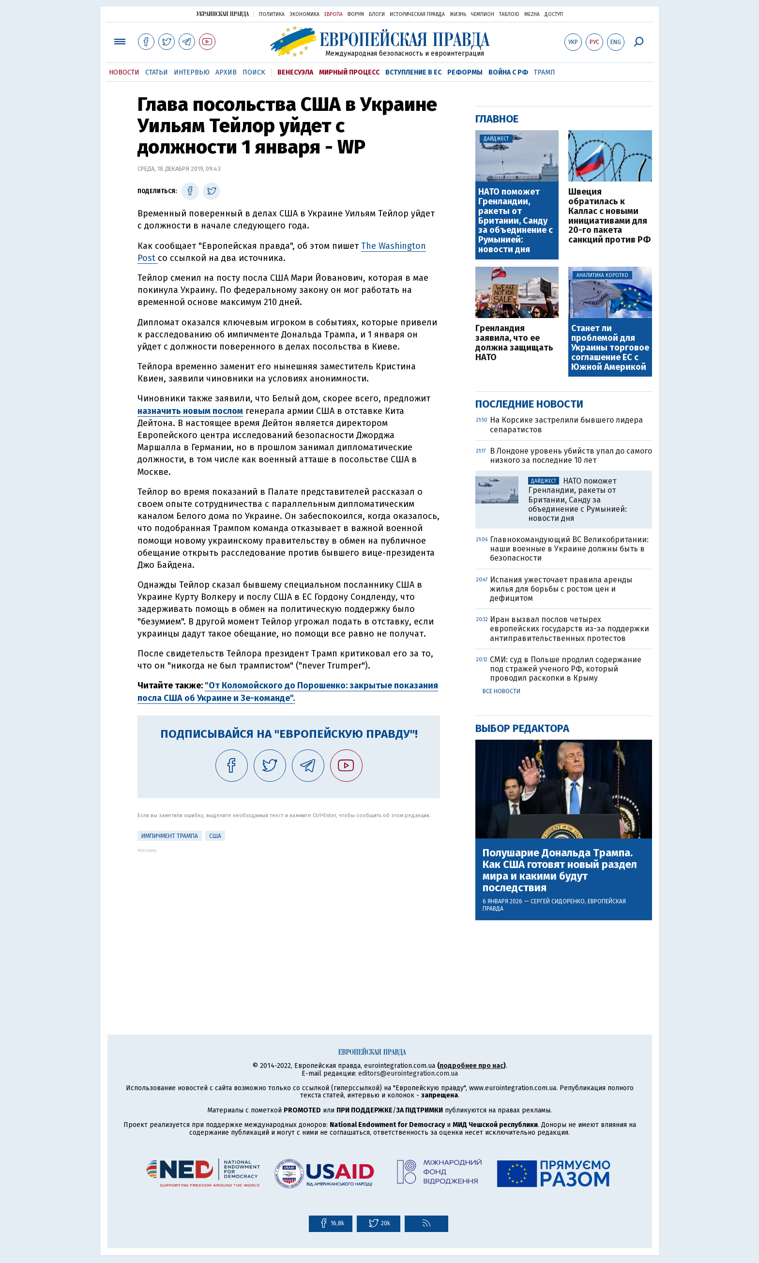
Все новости (501, 691)
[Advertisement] (288, 921)
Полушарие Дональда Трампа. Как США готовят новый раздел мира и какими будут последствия (560, 870)
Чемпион (482, 14)
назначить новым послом (190, 411)
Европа (333, 14)
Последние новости (529, 404)
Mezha (532, 14)
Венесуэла (295, 72)
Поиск (254, 72)
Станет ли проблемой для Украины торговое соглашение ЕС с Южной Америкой (610, 348)
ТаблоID (509, 14)
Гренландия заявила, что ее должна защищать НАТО (514, 343)
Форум (356, 14)
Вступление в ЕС (413, 72)
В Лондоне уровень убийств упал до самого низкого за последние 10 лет (571, 455)
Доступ (554, 14)
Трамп (544, 72)
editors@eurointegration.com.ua (408, 1073)
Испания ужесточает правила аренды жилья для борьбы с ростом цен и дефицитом (561, 589)
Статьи (156, 72)
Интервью (192, 72)
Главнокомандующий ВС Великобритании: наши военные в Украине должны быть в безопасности (569, 549)
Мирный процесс (349, 72)
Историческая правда (417, 14)
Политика (272, 14)
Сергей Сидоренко (558, 901)
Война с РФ (508, 72)
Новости (124, 72)
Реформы (465, 72)
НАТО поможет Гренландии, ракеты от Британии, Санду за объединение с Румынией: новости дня (515, 221)
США (215, 836)
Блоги (377, 14)
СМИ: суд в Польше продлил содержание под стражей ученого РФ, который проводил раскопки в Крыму (565, 669)
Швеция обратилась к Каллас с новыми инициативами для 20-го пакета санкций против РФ (609, 216)
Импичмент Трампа (169, 836)
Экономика (304, 14)
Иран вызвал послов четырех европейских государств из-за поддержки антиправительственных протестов (569, 628)
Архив (226, 72)
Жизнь (458, 14)
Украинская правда (222, 13)
